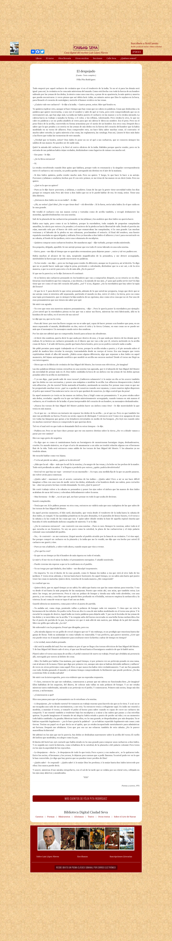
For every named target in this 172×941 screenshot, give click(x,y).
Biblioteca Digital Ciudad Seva (86, 812)
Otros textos (104, 816)
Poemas (50, 816)
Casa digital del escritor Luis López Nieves (86, 52)
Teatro (91, 816)
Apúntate (137, 51)
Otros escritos (82, 58)
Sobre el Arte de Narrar (125, 816)
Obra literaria (64, 58)
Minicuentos (64, 816)
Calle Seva (111, 58)
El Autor (50, 58)
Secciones (97, 58)
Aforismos (79, 816)
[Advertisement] (86, 21)
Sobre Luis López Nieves (47, 856)
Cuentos (39, 816)
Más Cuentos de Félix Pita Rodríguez (86, 798)
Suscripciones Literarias (121, 856)
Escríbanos (82, 856)
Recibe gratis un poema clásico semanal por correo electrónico (86, 867)
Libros (39, 58)
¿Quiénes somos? (128, 58)
